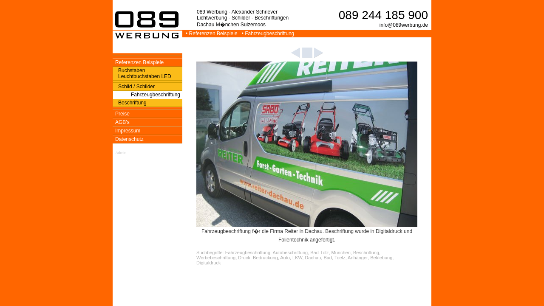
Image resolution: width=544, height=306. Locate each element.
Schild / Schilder (136, 87)
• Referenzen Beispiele (212, 33)
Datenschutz (129, 139)
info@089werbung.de (404, 25)
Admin (121, 153)
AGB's (122, 122)
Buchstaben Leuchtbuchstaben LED (144, 73)
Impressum (127, 131)
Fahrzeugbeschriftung (155, 95)
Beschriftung (132, 103)
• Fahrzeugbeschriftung (269, 33)
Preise (122, 114)
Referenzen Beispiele (139, 62)
